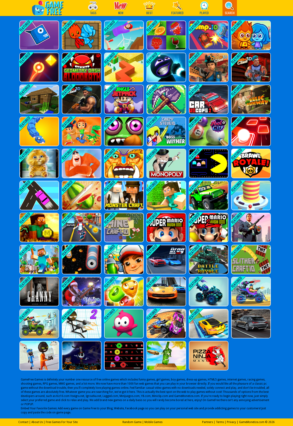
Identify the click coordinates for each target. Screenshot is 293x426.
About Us (37, 422)
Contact (23, 422)
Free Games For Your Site (62, 422)
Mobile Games (153, 422)
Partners (207, 422)
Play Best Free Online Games (50, 8)
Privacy (231, 422)
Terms (220, 422)
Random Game (131, 422)
